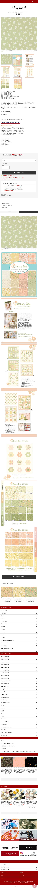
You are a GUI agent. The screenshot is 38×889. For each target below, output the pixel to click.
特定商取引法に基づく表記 (6, 195)
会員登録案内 (3, 748)
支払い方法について (10, 881)
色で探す (5, 93)
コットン (9, 97)
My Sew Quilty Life (8, 141)
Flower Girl (7, 140)
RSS (25, 882)
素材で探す (5, 97)
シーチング (13, 98)
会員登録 (21, 872)
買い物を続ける (3, 207)
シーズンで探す (6, 95)
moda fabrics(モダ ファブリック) (14, 96)
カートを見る (22, 875)
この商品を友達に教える (5, 203)
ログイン (2, 875)
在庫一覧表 (5, 163)
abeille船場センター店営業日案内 (7, 746)
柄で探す (5, 92)
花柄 (8, 92)
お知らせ (2, 740)
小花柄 (11, 92)
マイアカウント (3, 872)
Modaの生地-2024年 (7, 91)
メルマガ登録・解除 (20, 882)
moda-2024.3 (13, 91)
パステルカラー (10, 94)
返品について (3, 194)
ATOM (27, 882)
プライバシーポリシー (13, 882)
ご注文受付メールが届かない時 (7, 743)
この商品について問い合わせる (6, 205)
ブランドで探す (6, 96)
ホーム (2, 91)
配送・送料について (17, 881)
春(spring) (11, 95)
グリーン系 (9, 93)
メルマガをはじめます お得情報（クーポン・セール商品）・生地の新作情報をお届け (18, 751)
